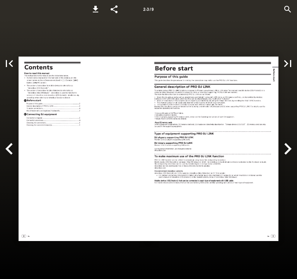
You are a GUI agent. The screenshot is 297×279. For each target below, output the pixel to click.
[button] (95, 9)
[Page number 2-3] (148, 9)
